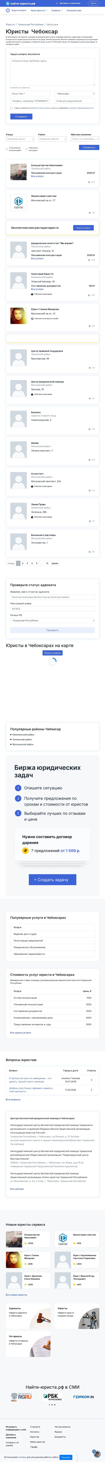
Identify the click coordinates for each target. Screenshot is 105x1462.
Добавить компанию (68, 3)
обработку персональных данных (44, 108)
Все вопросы (13, 1099)
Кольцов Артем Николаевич (47, 165)
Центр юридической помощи (47, 381)
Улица (9, 134)
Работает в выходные (32, 149)
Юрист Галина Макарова (45, 309)
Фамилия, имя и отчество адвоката (29, 591)
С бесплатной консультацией (13, 149)
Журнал (58, 1432)
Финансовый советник (43, 196)
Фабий (34, 443)
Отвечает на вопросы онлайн (46, 318)
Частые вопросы (62, 1427)
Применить (89, 147)
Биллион (36, 412)
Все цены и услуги (20, 1032)
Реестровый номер (20, 603)
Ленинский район (22, 739)
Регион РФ (16, 615)
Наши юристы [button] (38, 10)
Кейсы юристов (37, 1442)
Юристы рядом (52, 653)
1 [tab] (50, 1404)
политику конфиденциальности (81, 108)
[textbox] (20, 139)
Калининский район (23, 734)
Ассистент (37, 473)
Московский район (22, 744)
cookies (22, 1457)
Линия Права (38, 504)
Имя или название (81, 134)
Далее (55, 563)
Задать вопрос (16, 10)
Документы (60, 1437)
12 (47, 563)
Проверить (52, 630)
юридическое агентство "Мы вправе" (52, 243)
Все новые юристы (16, 1294)
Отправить (21, 116)
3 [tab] (55, 1404)
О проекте (35, 1427)
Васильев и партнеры (43, 535)
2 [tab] (52, 1404)
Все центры (17, 1189)
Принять (66, 1457)
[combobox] (20, 139)
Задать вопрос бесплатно (25, 54)
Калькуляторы (74, 10)
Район (41, 134)
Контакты (34, 1432)
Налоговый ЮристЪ (42, 274)
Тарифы (33, 1447)
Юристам (34, 1437)
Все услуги (37, 176)
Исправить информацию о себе (16, 1428)
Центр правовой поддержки (47, 351)
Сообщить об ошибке (12, 1444)
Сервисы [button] (55, 10)
